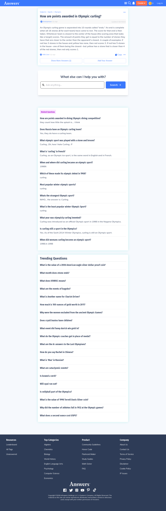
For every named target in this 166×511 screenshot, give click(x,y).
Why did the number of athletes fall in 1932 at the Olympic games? (71, 407)
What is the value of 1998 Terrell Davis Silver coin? (64, 399)
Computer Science (51, 473)
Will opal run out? (48, 383)
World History (50, 459)
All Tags (9, 449)
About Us (124, 444)
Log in (160, 3)
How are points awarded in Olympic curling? (70, 16)
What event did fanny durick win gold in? (59, 328)
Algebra (47, 444)
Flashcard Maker (89, 454)
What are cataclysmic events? (54, 368)
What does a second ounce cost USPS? (58, 415)
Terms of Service (127, 454)
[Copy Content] (118, 54)
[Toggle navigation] (125, 3)
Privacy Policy (125, 459)
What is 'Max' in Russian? (52, 360)
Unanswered (11, 454)
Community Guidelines (91, 444)
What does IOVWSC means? (53, 280)
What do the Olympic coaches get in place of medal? (65, 336)
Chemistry (48, 449)
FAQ (84, 468)
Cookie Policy (125, 468)
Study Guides (87, 459)
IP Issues (123, 473)
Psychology (48, 468)
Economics (48, 478)
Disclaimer (124, 464)
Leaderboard (11, 444)
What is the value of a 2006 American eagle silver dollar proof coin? (73, 265)
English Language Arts (53, 464)
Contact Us (124, 449)
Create (142, 3)
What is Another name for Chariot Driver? (60, 296)
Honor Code (87, 449)
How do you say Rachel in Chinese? (56, 352)
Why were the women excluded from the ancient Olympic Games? (71, 312)
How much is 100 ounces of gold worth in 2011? (62, 304)
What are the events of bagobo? (55, 288)
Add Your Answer (105, 60)
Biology (47, 454)
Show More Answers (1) (61, 60)
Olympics (57, 12)
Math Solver (87, 464)
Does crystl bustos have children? (56, 320)
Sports (50, 12)
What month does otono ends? (54, 272)
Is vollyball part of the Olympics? (56, 391)
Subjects (43, 12)
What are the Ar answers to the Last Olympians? (63, 344)
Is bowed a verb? (48, 375)
